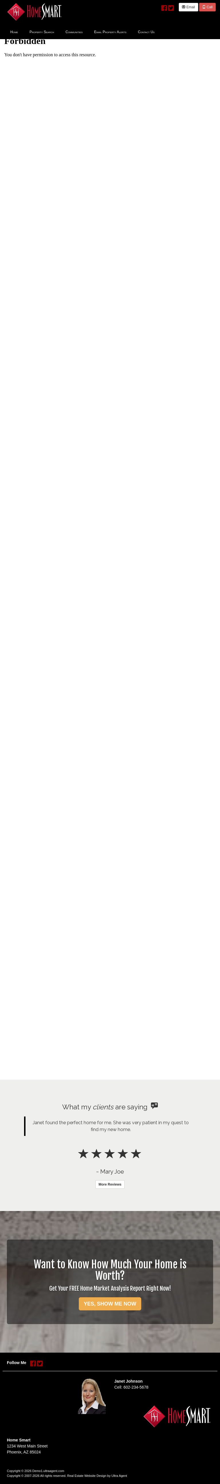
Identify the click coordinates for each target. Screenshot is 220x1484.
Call (207, 7)
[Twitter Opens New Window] (171, 7)
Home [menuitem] (14, 32)
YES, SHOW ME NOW (110, 1304)
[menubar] (82, 31)
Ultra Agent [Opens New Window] (119, 1475)
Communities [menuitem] (74, 32)
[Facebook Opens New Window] (164, 7)
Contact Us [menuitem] (146, 32)
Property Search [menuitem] (42, 32)
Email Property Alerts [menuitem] (110, 32)
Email (188, 7)
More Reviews (110, 1184)
